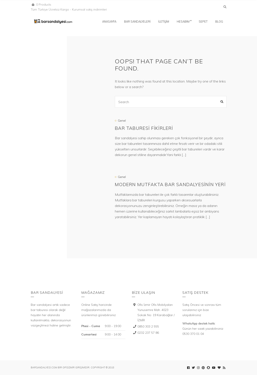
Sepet (203, 21)
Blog (219, 21)
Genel (122, 120)
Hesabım (183, 21)
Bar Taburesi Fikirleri (144, 128)
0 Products (43, 4)
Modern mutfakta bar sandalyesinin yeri (170, 184)
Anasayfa (109, 21)
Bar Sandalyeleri (137, 21)
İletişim (163, 21)
